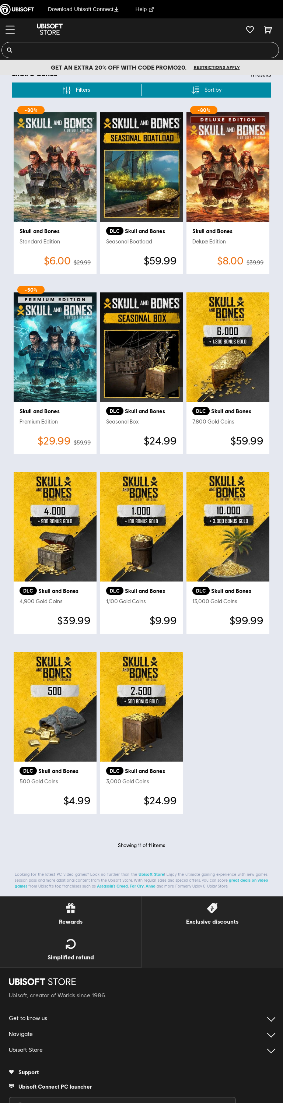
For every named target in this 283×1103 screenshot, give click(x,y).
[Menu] (10, 30)
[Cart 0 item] (268, 29)
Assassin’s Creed (112, 882)
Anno (151, 882)
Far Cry (137, 882)
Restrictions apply (217, 67)
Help (145, 9)
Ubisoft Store (151, 870)
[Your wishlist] (250, 29)
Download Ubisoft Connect (83, 9)
